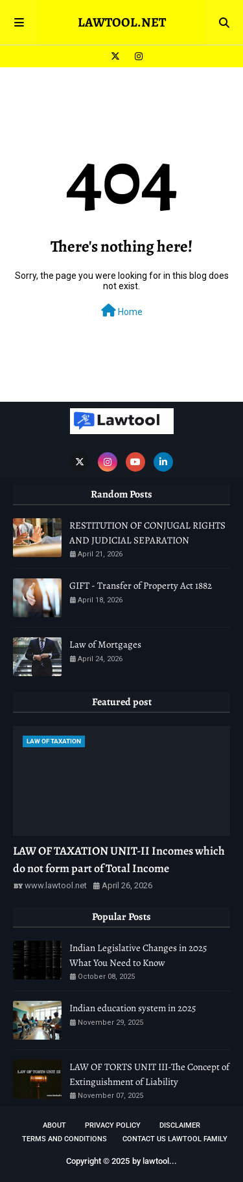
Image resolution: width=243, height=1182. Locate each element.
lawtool (156, 1161)
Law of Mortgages (105, 644)
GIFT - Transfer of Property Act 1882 (140, 585)
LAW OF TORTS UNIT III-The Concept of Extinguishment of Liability (149, 1074)
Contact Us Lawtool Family (174, 1139)
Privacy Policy (113, 1125)
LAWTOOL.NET (122, 22)
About (54, 1125)
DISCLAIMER (179, 1125)
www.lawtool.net (56, 885)
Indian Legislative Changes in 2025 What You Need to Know (138, 955)
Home (122, 310)
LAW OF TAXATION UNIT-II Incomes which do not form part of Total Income (119, 859)
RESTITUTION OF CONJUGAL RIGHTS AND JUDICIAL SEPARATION (147, 533)
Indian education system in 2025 (132, 1007)
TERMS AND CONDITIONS (64, 1139)
